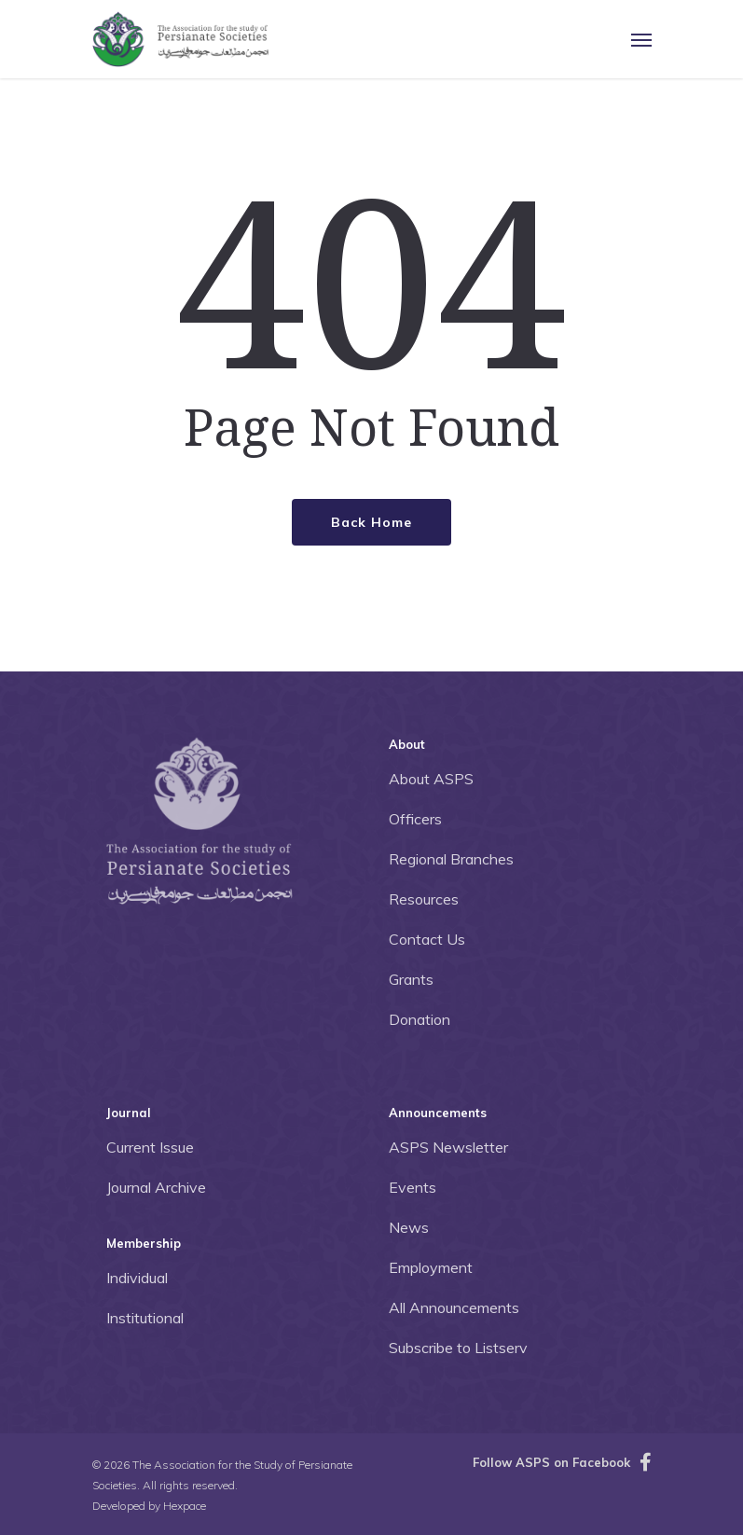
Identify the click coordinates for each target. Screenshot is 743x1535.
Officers (415, 818)
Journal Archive (156, 1187)
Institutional (145, 1317)
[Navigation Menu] (641, 39)
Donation (419, 1019)
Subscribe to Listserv (458, 1347)
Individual (137, 1277)
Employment (431, 1267)
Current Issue (150, 1147)
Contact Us (427, 939)
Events (412, 1187)
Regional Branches (451, 859)
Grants (411, 979)
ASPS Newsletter (448, 1147)
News (409, 1227)
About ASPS (431, 778)
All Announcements (454, 1307)
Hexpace (184, 1506)
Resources (424, 899)
